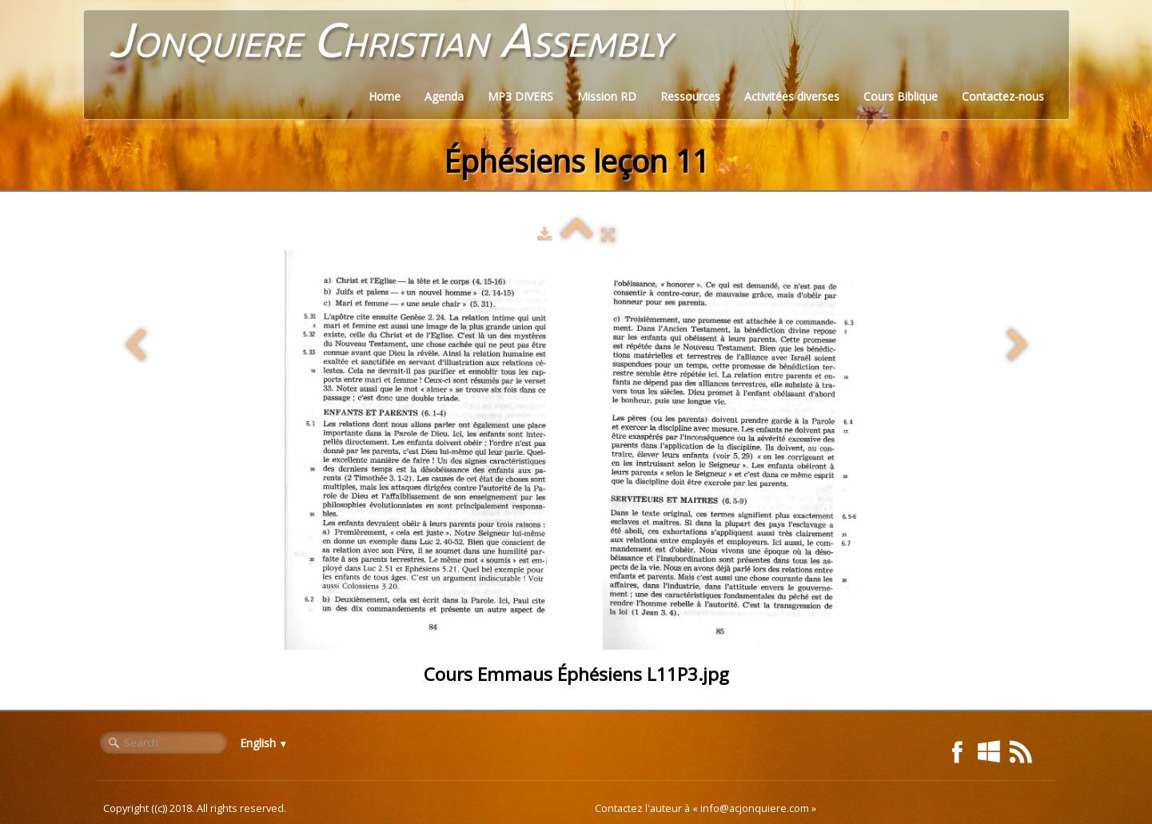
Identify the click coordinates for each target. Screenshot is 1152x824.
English (264, 742)
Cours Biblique (900, 96)
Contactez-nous (1003, 96)
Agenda (444, 96)
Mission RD (606, 96)
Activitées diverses (791, 96)
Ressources (690, 96)
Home (385, 96)
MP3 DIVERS (520, 96)
